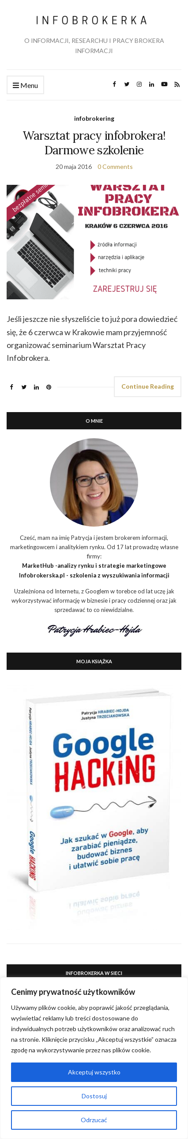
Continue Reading (147, 386)
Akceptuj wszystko (94, 1072)
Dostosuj (94, 1096)
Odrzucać (94, 1120)
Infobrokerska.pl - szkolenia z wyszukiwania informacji (94, 575)
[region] (94, 1058)
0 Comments (115, 166)
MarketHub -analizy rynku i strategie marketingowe (94, 565)
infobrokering (94, 118)
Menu (25, 85)
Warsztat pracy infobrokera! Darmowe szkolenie (94, 142)
